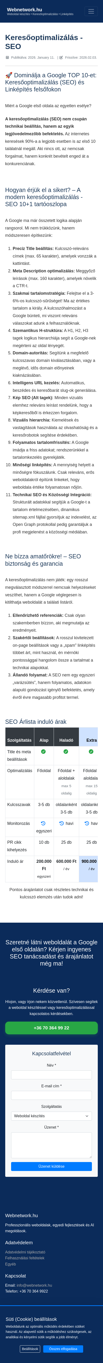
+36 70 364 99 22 (51, 1027)
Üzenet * (51, 1127)
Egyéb (10, 1264)
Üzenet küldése (51, 1166)
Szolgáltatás (51, 1107)
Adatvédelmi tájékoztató (25, 1252)
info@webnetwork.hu (34, 1285)
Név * (51, 1065)
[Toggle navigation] (91, 11)
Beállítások (30, 1349)
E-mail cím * (51, 1086)
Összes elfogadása (63, 1349)
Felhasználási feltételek (24, 1258)
